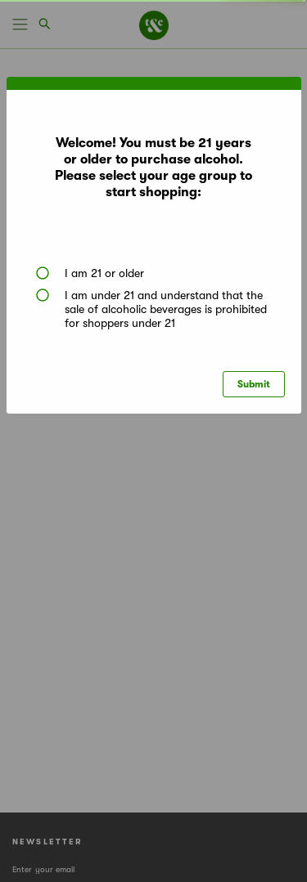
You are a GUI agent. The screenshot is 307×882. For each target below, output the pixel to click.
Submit (253, 384)
